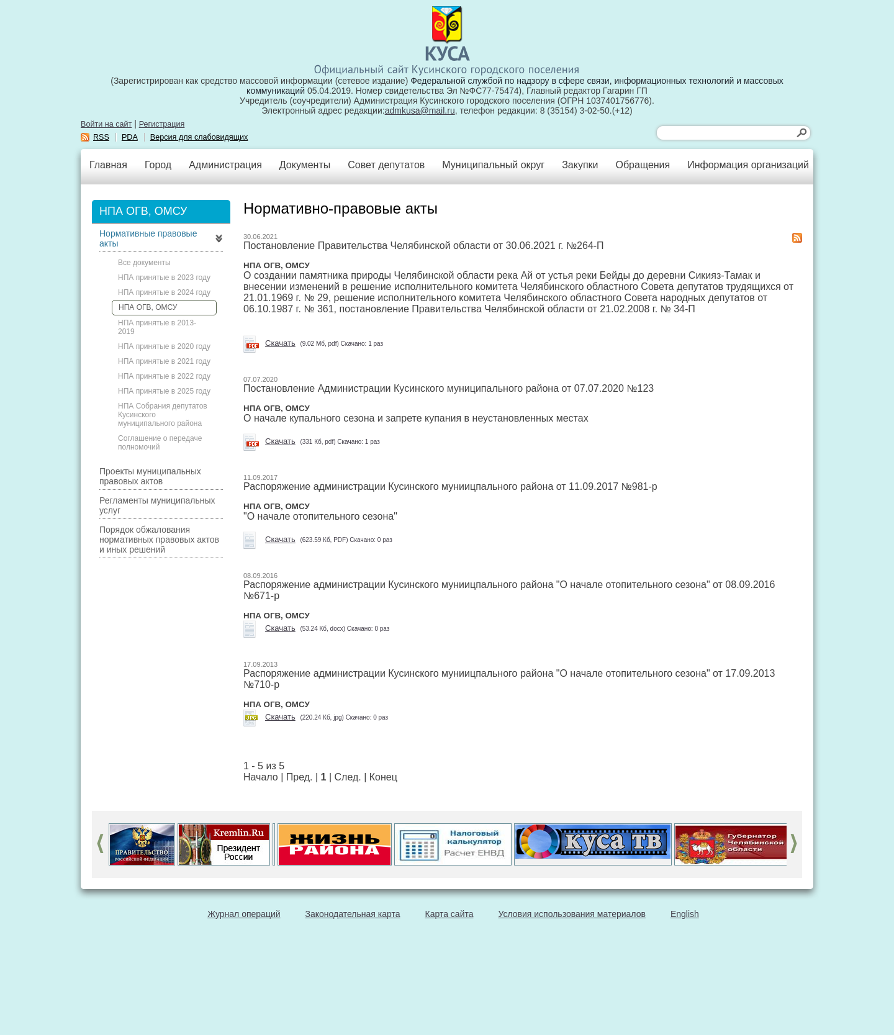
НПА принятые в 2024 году (164, 292)
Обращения (642, 165)
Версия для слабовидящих (199, 137)
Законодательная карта (352, 914)
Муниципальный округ (493, 165)
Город (158, 165)
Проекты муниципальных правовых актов (150, 476)
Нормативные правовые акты (148, 238)
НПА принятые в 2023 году (164, 277)
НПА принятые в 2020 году (164, 346)
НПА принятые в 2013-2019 (157, 327)
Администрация (225, 165)
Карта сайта (449, 914)
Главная (108, 165)
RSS (101, 137)
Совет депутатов (386, 165)
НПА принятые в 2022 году (164, 376)
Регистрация (162, 124)
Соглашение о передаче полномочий (160, 442)
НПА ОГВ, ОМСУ (148, 307)
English (684, 914)
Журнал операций (243, 914)
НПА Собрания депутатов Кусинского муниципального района (162, 415)
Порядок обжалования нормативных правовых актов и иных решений (159, 539)
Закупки (580, 165)
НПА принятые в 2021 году (164, 361)
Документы (304, 165)
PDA (130, 137)
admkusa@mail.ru (420, 110)
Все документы (144, 262)
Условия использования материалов (572, 914)
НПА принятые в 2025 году (164, 391)
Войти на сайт (106, 124)
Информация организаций (748, 165)
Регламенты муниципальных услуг (157, 505)
